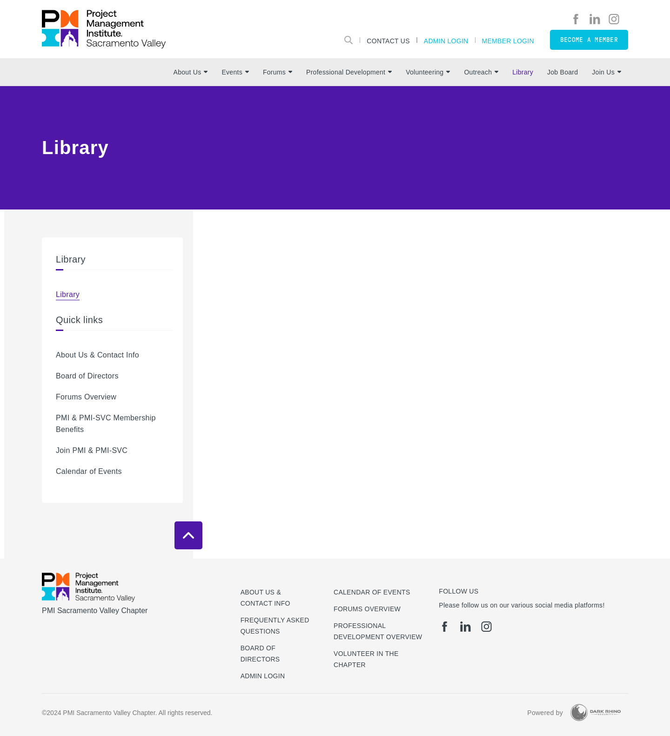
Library (522, 72)
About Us (191, 72)
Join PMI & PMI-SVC (91, 450)
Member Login (508, 40)
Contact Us (388, 40)
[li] (595, 19)
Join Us (606, 72)
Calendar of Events (89, 471)
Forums (277, 72)
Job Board (562, 72)
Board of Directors (87, 376)
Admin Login (446, 40)
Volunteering (428, 72)
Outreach (481, 72)
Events (234, 72)
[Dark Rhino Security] (595, 712)
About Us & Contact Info (97, 355)
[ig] (614, 19)
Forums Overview (86, 397)
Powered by (545, 712)
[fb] (576, 19)
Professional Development (349, 72)
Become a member (589, 39)
